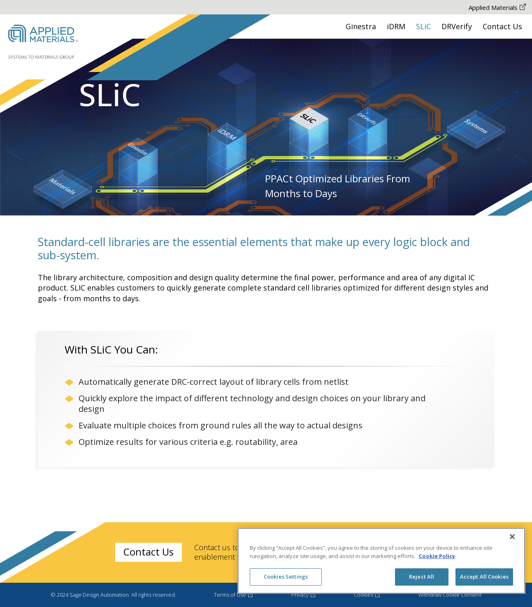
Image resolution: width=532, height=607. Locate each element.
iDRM (396, 26)
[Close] (512, 537)
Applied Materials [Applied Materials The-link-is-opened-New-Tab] (497, 7)
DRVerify (456, 26)
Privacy (303, 594)
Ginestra (361, 26)
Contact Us (502, 26)
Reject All (421, 576)
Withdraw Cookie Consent (449, 594)
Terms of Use (233, 594)
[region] (381, 561)
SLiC (423, 26)
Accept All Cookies (484, 576)
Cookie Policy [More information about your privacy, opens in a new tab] (437, 556)
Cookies (367, 594)
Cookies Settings (286, 576)
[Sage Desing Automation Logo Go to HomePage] (43, 42)
